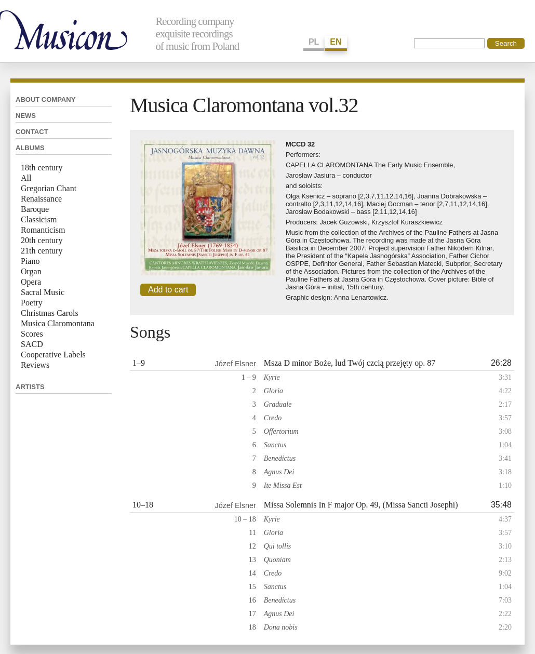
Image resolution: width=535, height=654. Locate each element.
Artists (30, 387)
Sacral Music (42, 292)
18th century (41, 167)
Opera (31, 281)
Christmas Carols (49, 313)
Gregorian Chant (48, 188)
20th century (41, 240)
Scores (32, 333)
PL (314, 41)
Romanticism (43, 229)
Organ (31, 271)
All (26, 177)
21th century (41, 250)
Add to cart (168, 289)
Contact (32, 132)
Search (506, 43)
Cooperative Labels (53, 354)
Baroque (35, 209)
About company (45, 99)
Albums (30, 148)
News (26, 115)
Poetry (32, 302)
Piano (30, 261)
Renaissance (41, 198)
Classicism (39, 219)
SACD (32, 344)
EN (335, 41)
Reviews (35, 365)
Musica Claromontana (58, 323)
